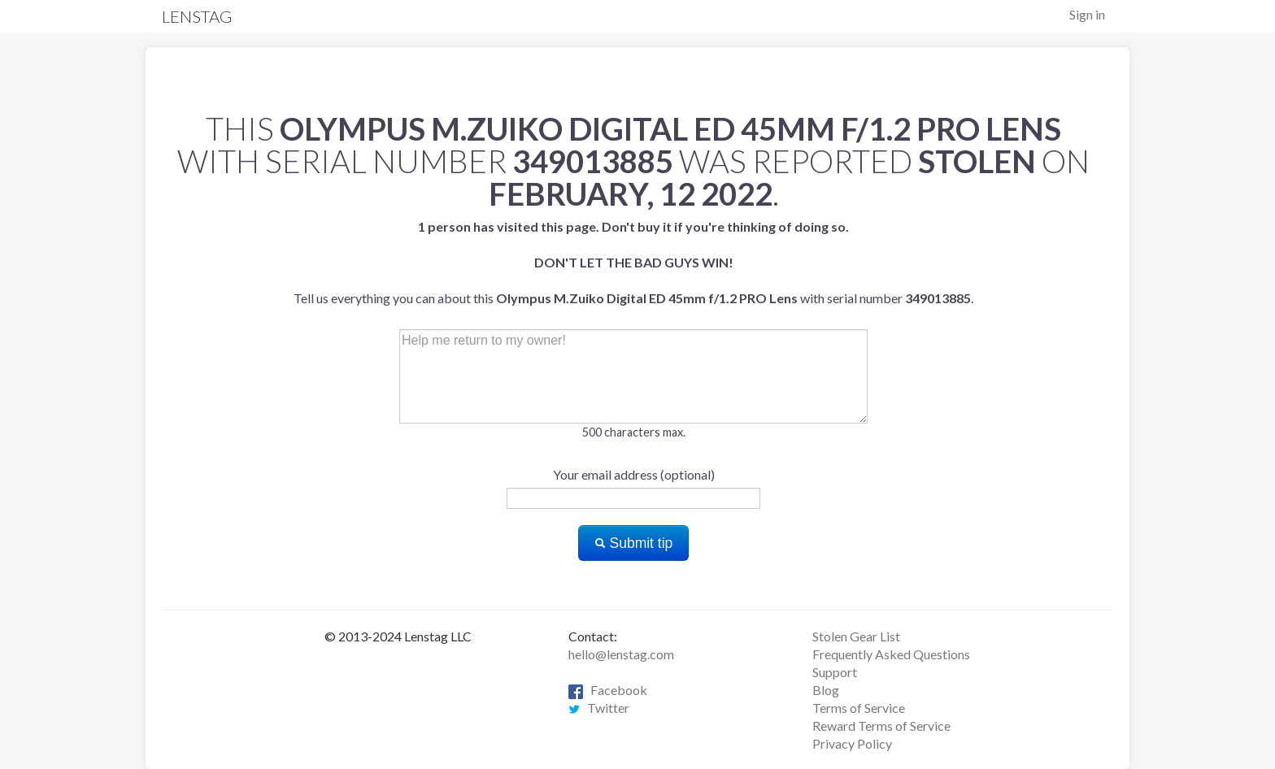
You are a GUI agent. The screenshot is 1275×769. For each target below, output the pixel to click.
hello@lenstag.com (621, 654)
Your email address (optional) (634, 474)
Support (834, 672)
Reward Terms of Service (881, 725)
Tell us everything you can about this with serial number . (633, 262)
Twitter (598, 707)
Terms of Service (858, 707)
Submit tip (633, 543)
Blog (825, 689)
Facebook (607, 689)
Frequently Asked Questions (891, 654)
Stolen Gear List (856, 636)
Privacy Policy (852, 743)
